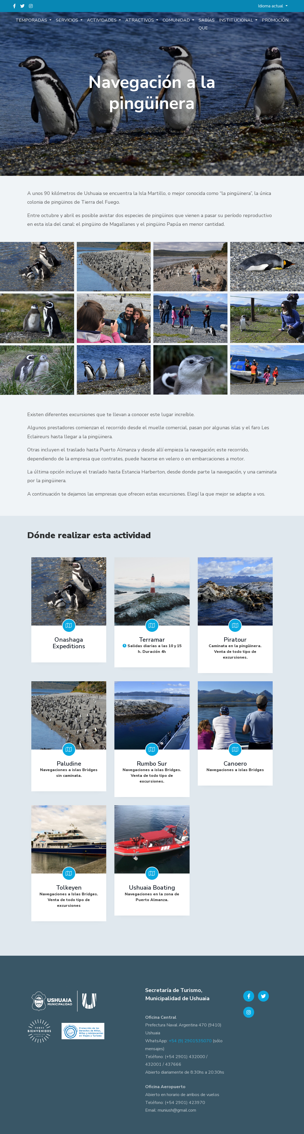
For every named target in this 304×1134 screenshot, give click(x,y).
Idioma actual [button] (271, 6)
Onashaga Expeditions (69, 643)
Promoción (275, 20)
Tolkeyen (69, 888)
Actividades (102, 20)
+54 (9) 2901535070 (190, 1041)
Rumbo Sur (152, 764)
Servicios (67, 20)
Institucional (236, 20)
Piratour (235, 640)
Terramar (152, 640)
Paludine (69, 764)
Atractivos (140, 20)
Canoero (235, 764)
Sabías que (207, 24)
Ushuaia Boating (152, 888)
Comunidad (177, 20)
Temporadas (32, 20)
